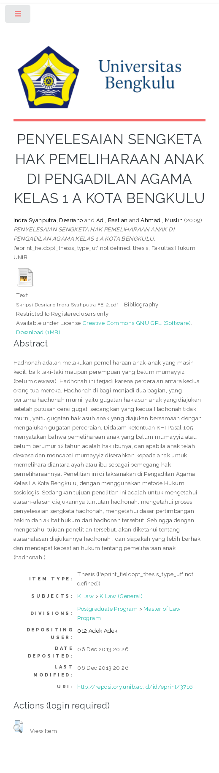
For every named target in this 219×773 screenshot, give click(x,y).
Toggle (18, 16)
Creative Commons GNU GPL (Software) (136, 322)
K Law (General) (121, 596)
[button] (18, 726)
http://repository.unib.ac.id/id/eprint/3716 (135, 686)
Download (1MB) (38, 332)
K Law (85, 596)
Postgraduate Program (107, 608)
